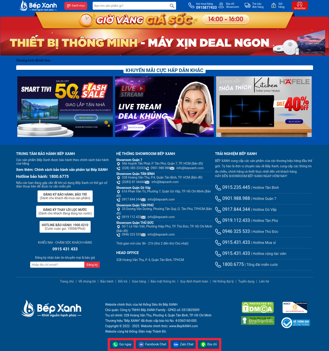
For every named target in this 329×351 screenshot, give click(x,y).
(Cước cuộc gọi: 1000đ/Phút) (65, 226)
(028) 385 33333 (130, 168)
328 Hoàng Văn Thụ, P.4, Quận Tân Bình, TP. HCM (159, 177)
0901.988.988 (157, 168)
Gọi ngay (122, 344)
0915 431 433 (65, 249)
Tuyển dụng (246, 281)
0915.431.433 (232, 242)
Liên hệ (264, 281)
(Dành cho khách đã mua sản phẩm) (65, 196)
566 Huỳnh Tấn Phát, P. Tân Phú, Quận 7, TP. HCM (159, 163)
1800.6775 (229, 264)
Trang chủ (67, 281)
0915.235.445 (232, 187)
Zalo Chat (183, 344)
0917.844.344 (232, 209)
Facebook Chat (152, 344)
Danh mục (76, 6)
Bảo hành (107, 281)
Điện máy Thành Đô (152, 331)
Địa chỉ (208, 344)
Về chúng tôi (87, 281)
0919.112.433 (232, 220)
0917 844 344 (128, 199)
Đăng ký (92, 265)
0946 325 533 (128, 234)
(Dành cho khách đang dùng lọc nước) (65, 211)
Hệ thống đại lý (223, 281)
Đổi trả (122, 281)
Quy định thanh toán (194, 281)
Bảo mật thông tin (163, 281)
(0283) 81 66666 (130, 182)
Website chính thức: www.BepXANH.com (169, 326)
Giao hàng (139, 281)
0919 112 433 (128, 217)
